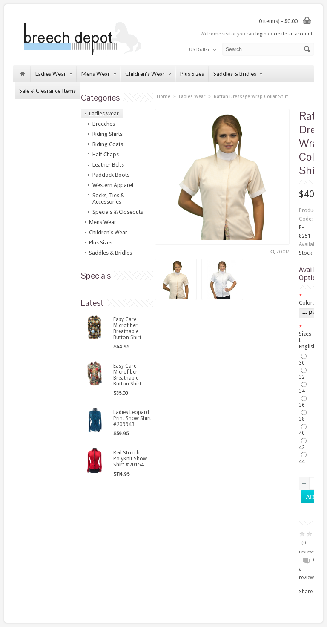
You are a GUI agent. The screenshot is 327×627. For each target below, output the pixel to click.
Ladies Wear (53, 73)
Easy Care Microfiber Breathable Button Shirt (127, 328)
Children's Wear (148, 73)
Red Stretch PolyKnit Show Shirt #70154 (130, 459)
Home (163, 96)
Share (306, 592)
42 (302, 447)
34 (302, 391)
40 (302, 433)
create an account (293, 34)
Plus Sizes (192, 73)
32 (302, 377)
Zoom (283, 252)
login (261, 34)
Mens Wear (98, 73)
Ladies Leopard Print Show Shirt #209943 (132, 418)
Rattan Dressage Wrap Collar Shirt (251, 96)
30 (302, 363)
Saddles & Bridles (237, 73)
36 (302, 405)
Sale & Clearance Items (47, 90)
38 (302, 419)
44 (302, 461)
